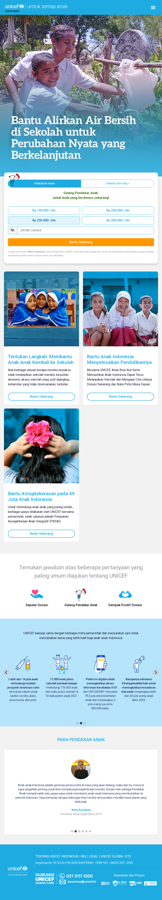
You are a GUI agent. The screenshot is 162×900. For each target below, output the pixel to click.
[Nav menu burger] (153, 7)
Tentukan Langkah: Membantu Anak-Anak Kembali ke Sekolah (41, 359)
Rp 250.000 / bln (44, 220)
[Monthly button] (44, 184)
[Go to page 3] (84, 723)
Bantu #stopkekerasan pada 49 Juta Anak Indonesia (41, 496)
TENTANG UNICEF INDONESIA (57, 856)
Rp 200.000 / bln (118, 210)
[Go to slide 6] (90, 831)
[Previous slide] (6, 672)
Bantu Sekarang (41, 396)
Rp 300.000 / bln (118, 220)
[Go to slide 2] (75, 831)
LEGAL (93, 856)
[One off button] (117, 184)
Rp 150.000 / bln (44, 210)
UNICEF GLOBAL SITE (116, 856)
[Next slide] (155, 672)
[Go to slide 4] (83, 831)
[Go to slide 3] (79, 831)
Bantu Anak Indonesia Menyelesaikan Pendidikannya (119, 359)
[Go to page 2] (81, 723)
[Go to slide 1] (72, 831)
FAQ (83, 856)
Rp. (13, 230)
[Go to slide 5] (86, 831)
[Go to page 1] (77, 723)
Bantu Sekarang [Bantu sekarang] (81, 242)
